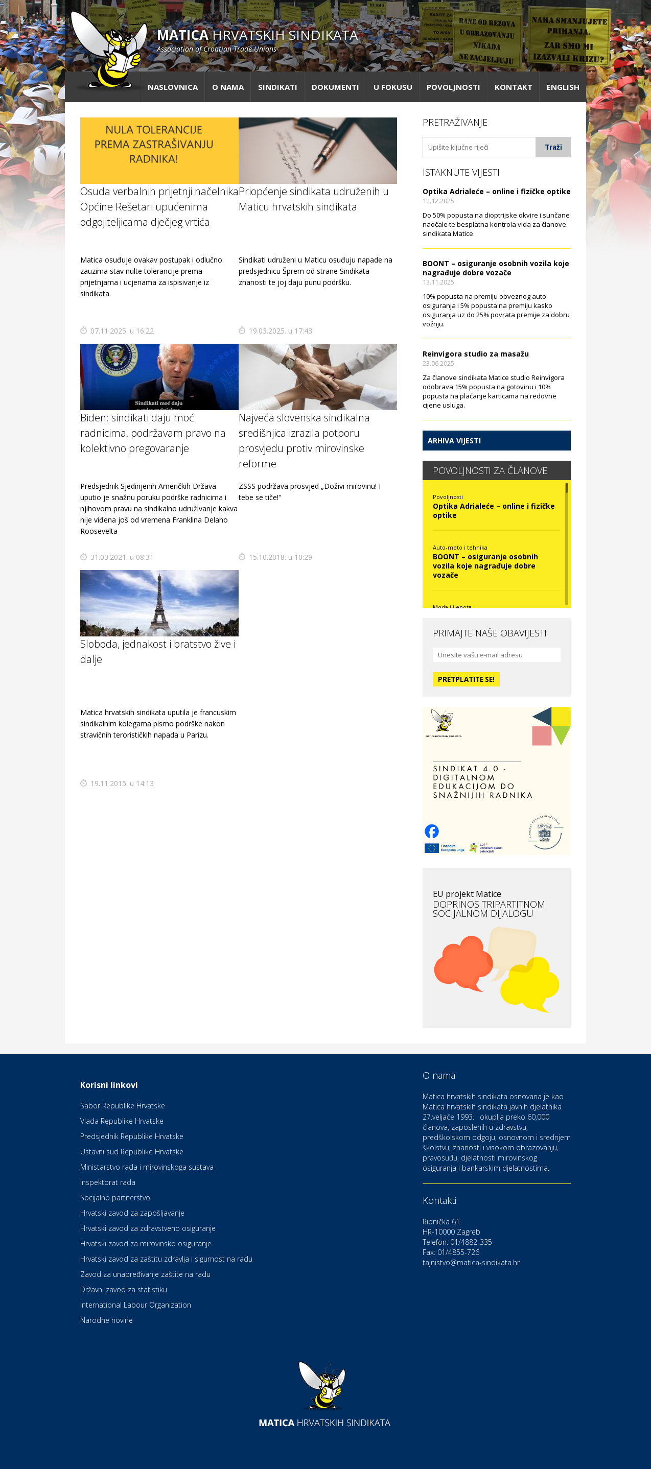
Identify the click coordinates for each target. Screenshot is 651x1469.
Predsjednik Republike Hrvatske (131, 1136)
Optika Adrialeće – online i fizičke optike (497, 191)
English (563, 87)
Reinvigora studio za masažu (476, 354)
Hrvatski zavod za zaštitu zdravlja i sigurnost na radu (166, 1259)
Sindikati (277, 87)
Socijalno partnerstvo (115, 1197)
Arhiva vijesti (454, 440)
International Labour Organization (135, 1305)
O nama (228, 87)
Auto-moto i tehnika (460, 547)
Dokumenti (335, 87)
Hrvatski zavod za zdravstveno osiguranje (148, 1228)
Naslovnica (173, 87)
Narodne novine (106, 1320)
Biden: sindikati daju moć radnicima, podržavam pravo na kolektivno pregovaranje (153, 433)
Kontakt (513, 87)
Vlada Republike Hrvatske (122, 1121)
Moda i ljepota (452, 607)
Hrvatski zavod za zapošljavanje (132, 1213)
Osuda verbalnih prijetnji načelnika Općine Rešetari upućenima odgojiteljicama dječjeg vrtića (159, 206)
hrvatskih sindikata (257, 40)
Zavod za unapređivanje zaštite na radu (145, 1274)
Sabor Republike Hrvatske (122, 1105)
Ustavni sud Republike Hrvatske (131, 1151)
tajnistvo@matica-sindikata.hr (471, 1262)
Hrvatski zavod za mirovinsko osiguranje (146, 1243)
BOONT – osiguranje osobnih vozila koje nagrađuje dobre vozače (496, 267)
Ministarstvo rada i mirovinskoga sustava (147, 1167)
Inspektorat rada (107, 1182)
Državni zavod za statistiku (123, 1289)
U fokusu (393, 87)
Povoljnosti (453, 87)
